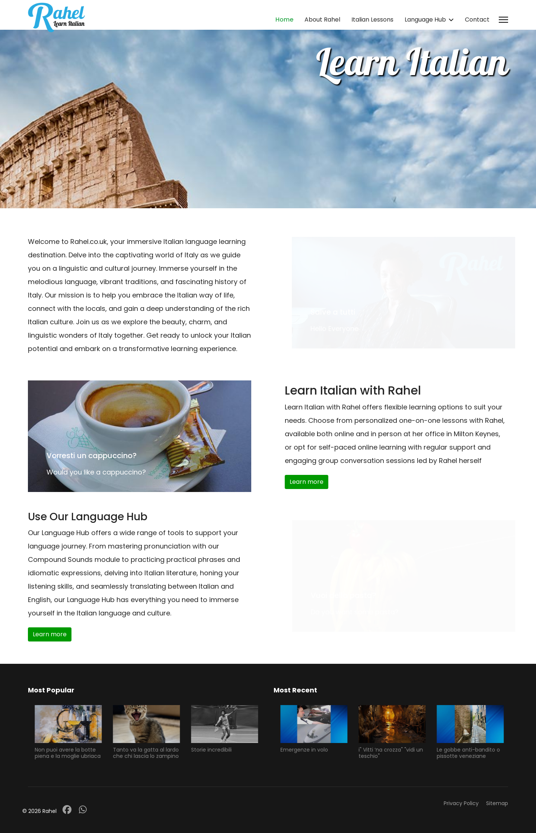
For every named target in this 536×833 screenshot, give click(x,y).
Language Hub (425, 19)
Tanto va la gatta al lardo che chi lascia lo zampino (149, 753)
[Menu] (503, 20)
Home (284, 19)
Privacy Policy (461, 803)
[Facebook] (67, 810)
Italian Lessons (372, 19)
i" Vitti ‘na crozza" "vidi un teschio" (393, 753)
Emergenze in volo (307, 749)
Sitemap (497, 803)
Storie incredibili (214, 749)
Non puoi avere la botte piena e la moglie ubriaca (70, 753)
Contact (477, 19)
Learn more (306, 481)
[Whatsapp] (83, 810)
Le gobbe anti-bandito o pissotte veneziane (471, 753)
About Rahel (322, 19)
